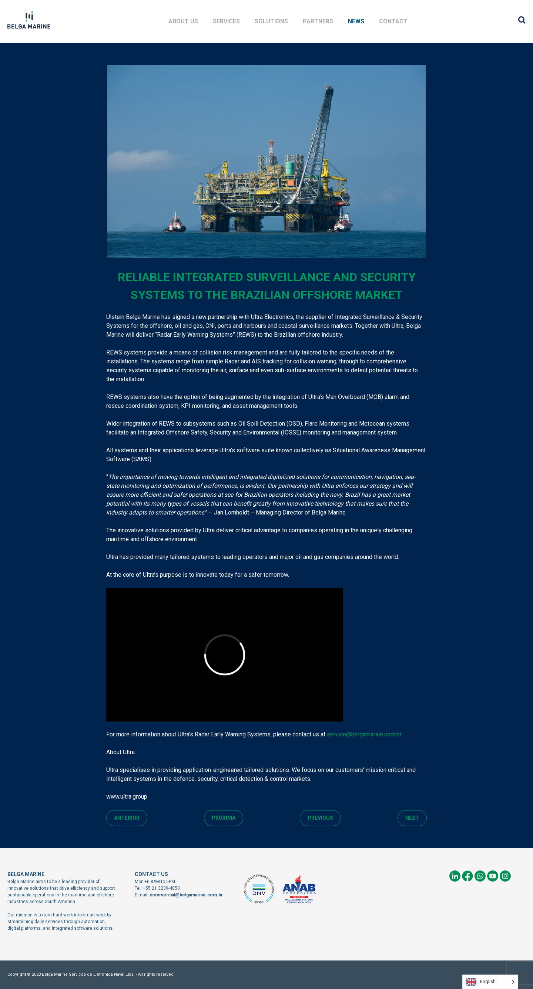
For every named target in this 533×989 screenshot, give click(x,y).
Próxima (223, 818)
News (356, 21)
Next (412, 818)
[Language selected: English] (490, 982)
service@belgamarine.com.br (364, 734)
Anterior (127, 818)
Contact (393, 21)
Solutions (271, 21)
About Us (183, 21)
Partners (318, 21)
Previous (320, 818)
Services (226, 21)
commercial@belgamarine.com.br (186, 895)
